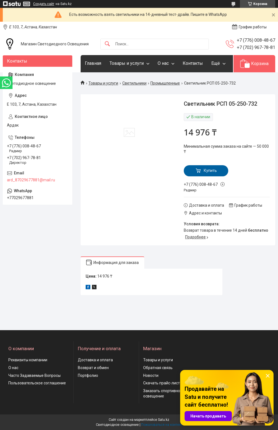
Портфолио (88, 375)
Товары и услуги (127, 63)
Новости (150, 375)
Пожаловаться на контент (161, 425)
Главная (93, 63)
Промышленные (165, 83)
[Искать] (107, 44)
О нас (163, 63)
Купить (210, 170)
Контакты (193, 63)
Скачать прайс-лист (161, 383)
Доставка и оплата (95, 360)
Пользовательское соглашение (37, 383)
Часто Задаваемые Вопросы (34, 375)
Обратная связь (158, 367)
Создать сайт (43, 4)
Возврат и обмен (93, 367)
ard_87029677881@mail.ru (31, 180)
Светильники (134, 83)
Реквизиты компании (27, 360)
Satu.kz (163, 420)
